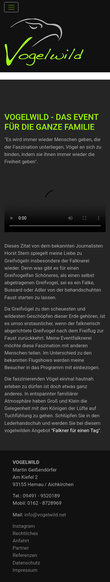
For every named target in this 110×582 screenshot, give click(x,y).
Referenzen (25, 555)
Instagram (24, 526)
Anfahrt (21, 541)
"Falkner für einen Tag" (75, 430)
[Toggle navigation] (11, 7)
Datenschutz (26, 563)
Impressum (25, 570)
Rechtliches (25, 533)
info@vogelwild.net (45, 515)
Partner (21, 548)
